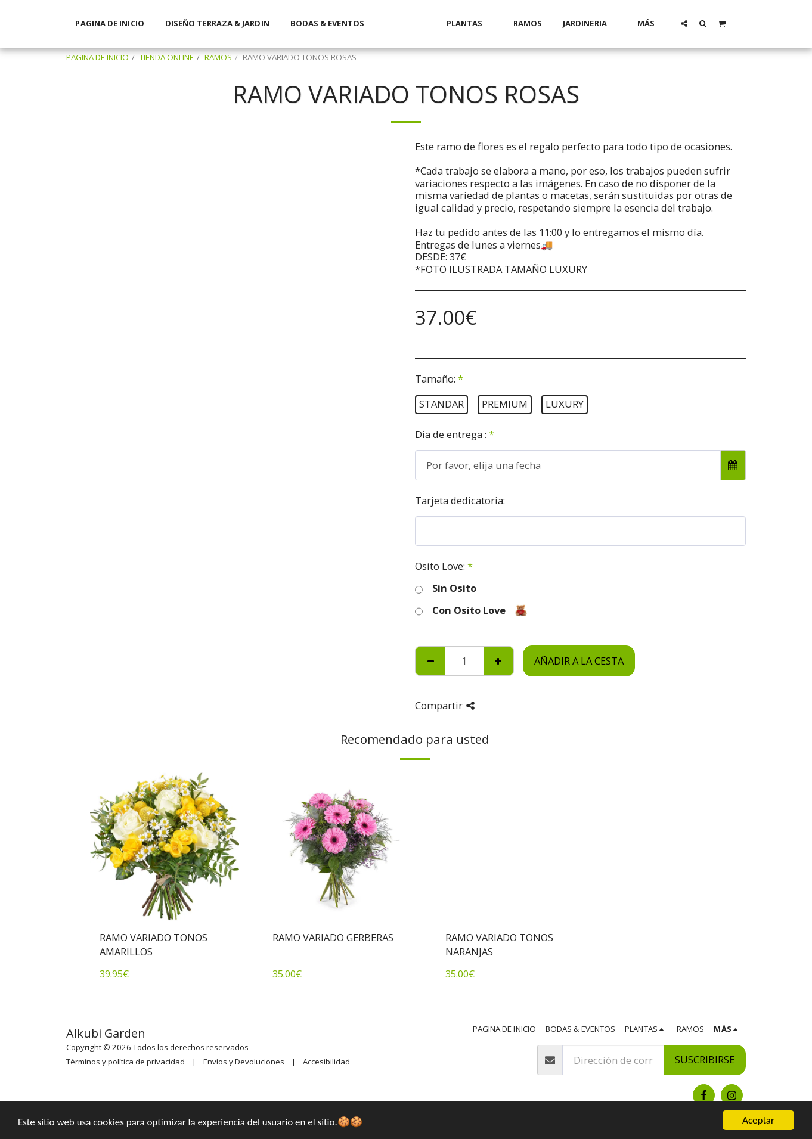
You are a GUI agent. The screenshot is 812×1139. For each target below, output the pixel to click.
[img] (164, 846)
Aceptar (758, 1120)
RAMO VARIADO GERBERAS (332, 937)
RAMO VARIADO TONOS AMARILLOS (153, 944)
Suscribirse (704, 1059)
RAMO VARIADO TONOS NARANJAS (499, 944)
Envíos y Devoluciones (243, 1061)
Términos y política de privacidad (125, 1061)
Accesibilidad (326, 1061)
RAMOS (218, 57)
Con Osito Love (471, 610)
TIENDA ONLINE (167, 57)
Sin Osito (445, 588)
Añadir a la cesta (579, 661)
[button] (699, 23)
